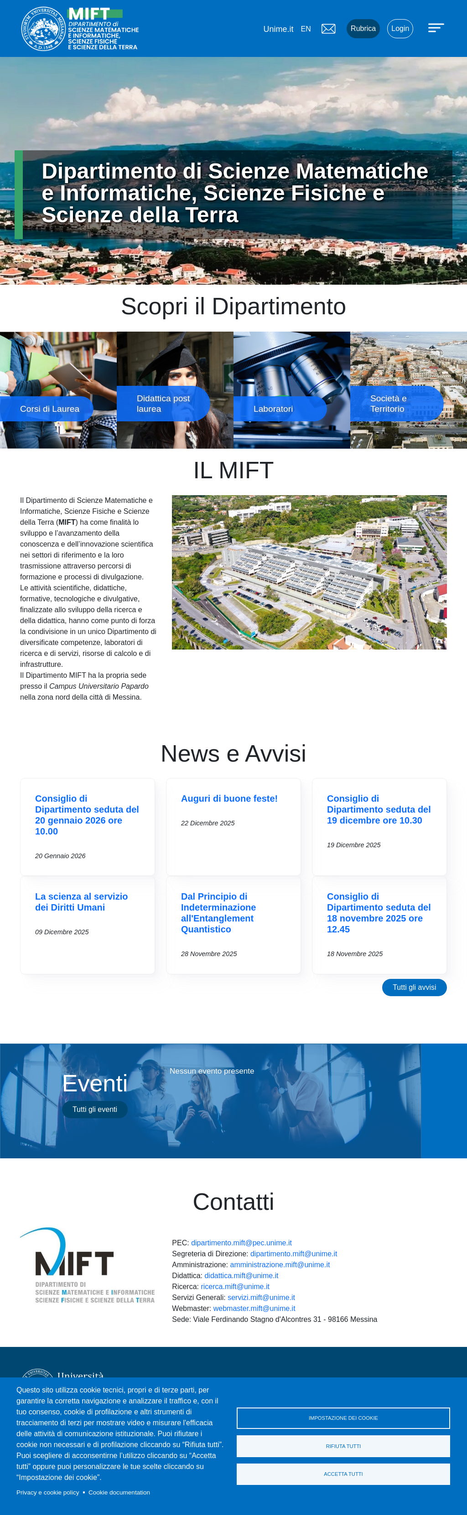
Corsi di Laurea (58, 390)
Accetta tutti (343, 1474)
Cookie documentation (119, 1492)
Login (400, 28)
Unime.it (278, 29)
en (306, 29)
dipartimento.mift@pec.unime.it (241, 1243)
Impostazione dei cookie (343, 1418)
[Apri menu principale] (437, 27)
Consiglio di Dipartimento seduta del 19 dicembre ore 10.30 (379, 809)
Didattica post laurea (175, 390)
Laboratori (292, 390)
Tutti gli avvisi (414, 987)
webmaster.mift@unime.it (254, 1308)
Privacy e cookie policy (47, 1492)
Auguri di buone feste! (229, 798)
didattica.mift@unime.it (241, 1276)
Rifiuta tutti (343, 1446)
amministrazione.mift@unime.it (280, 1265)
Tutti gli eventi (95, 1109)
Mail (328, 28)
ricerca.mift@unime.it (235, 1286)
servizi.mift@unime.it (261, 1297)
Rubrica (363, 28)
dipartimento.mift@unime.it (293, 1254)
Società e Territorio (408, 390)
